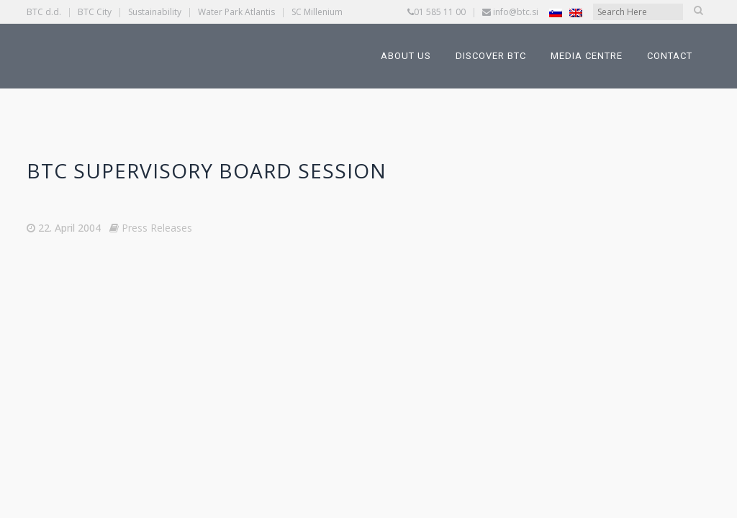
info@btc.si (515, 12)
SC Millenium (317, 12)
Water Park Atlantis (236, 12)
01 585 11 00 (440, 12)
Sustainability (154, 12)
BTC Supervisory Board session (206, 170)
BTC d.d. (44, 12)
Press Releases (157, 228)
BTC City (95, 12)
